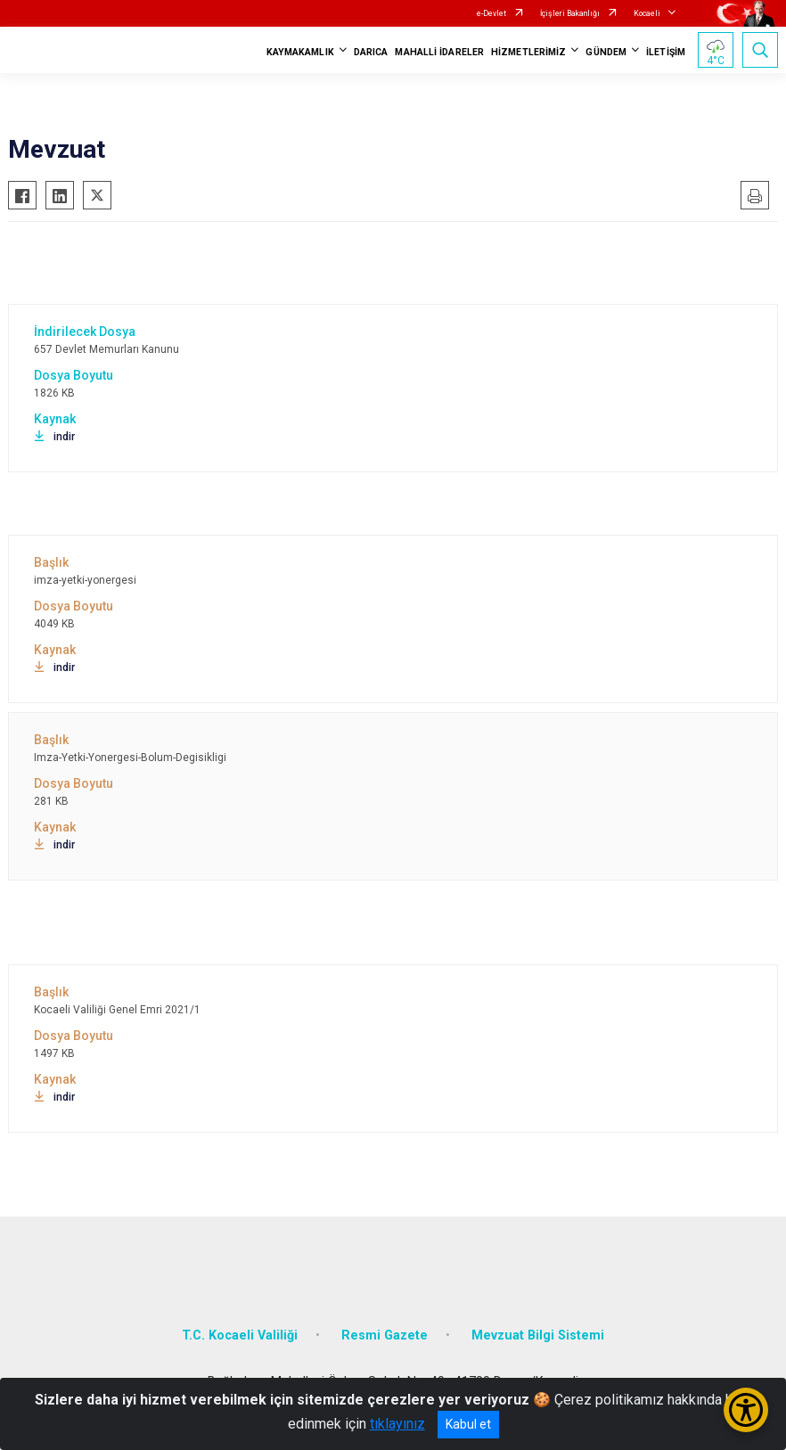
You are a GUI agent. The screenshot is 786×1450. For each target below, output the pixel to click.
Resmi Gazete (384, 1335)
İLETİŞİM (665, 52)
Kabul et (468, 1424)
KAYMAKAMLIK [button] (300, 52)
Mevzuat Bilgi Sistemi (537, 1335)
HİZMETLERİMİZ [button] (528, 52)
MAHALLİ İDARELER (439, 52)
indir (54, 436)
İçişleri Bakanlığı (570, 13)
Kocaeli (647, 13)
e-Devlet (491, 13)
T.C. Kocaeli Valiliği (240, 1335)
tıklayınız (397, 1423)
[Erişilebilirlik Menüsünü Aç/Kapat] (746, 1410)
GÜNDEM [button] (605, 52)
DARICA (371, 52)
